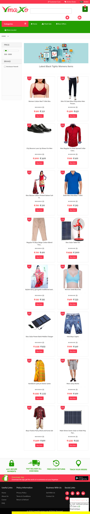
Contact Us (50, 496)
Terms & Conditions (24, 496)
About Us (5, 496)
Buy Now (39, 116)
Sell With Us (50, 493)
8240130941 (75, 509)
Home (4, 493)
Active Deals (70, 2)
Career (4, 500)
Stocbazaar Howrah (11, 66)
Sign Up (82, 17)
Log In (69, 17)
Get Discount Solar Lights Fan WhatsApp (26, 513)
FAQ (3, 503)
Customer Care (54, 2)
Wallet (84, 2)
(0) (43, 107)
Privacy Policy (21, 493)
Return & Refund (23, 500)
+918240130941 (81, 504)
